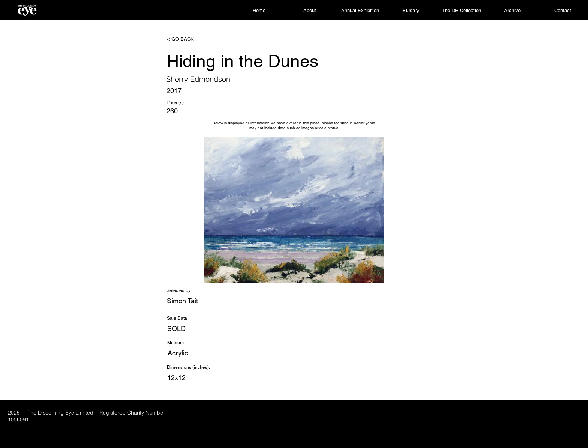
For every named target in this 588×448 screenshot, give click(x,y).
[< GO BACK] (191, 39)
